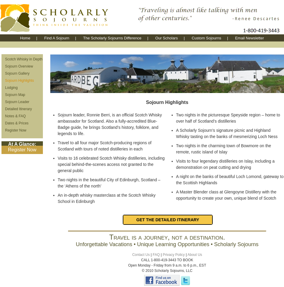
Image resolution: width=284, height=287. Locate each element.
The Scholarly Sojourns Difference (112, 38)
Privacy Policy (174, 255)
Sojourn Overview (19, 66)
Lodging (11, 88)
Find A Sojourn (56, 38)
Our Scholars (166, 38)
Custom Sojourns (206, 38)
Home (25, 38)
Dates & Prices (16, 123)
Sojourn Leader (17, 102)
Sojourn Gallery (17, 73)
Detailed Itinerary (18, 109)
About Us (195, 255)
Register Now (15, 130)
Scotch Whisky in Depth (24, 59)
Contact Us (141, 255)
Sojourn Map (15, 95)
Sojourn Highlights (19, 80)
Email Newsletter (249, 38)
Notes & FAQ (15, 116)
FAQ (156, 255)
